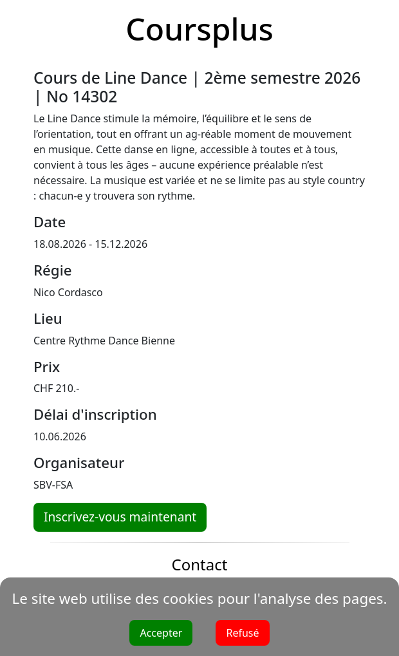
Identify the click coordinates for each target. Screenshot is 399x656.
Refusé (242, 633)
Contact (200, 564)
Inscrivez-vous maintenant (120, 516)
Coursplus (199, 29)
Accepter (161, 633)
